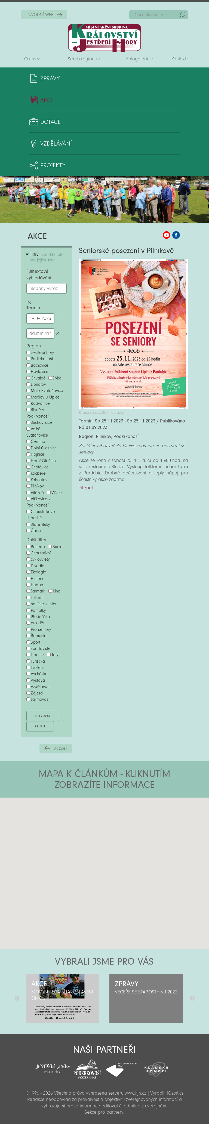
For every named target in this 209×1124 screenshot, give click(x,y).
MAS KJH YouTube (166, 235)
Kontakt (178, 59)
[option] (62, 998)
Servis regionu (82, 59)
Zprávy (50, 78)
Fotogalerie (138, 59)
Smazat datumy (58, 333)
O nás (30, 59)
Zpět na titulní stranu (104, 38)
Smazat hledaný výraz (30, 303)
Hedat (182, 15)
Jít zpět (60, 748)
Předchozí (17, 998)
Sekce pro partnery (104, 1112)
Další (192, 998)
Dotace (50, 121)
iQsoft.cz (175, 1093)
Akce (47, 100)
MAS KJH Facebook (176, 235)
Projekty (52, 165)
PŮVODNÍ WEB (40, 14)
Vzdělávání (56, 143)
